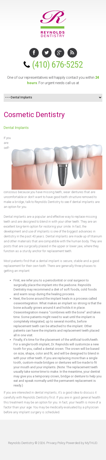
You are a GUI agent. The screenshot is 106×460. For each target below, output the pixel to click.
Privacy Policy (55, 443)
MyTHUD (91, 443)
